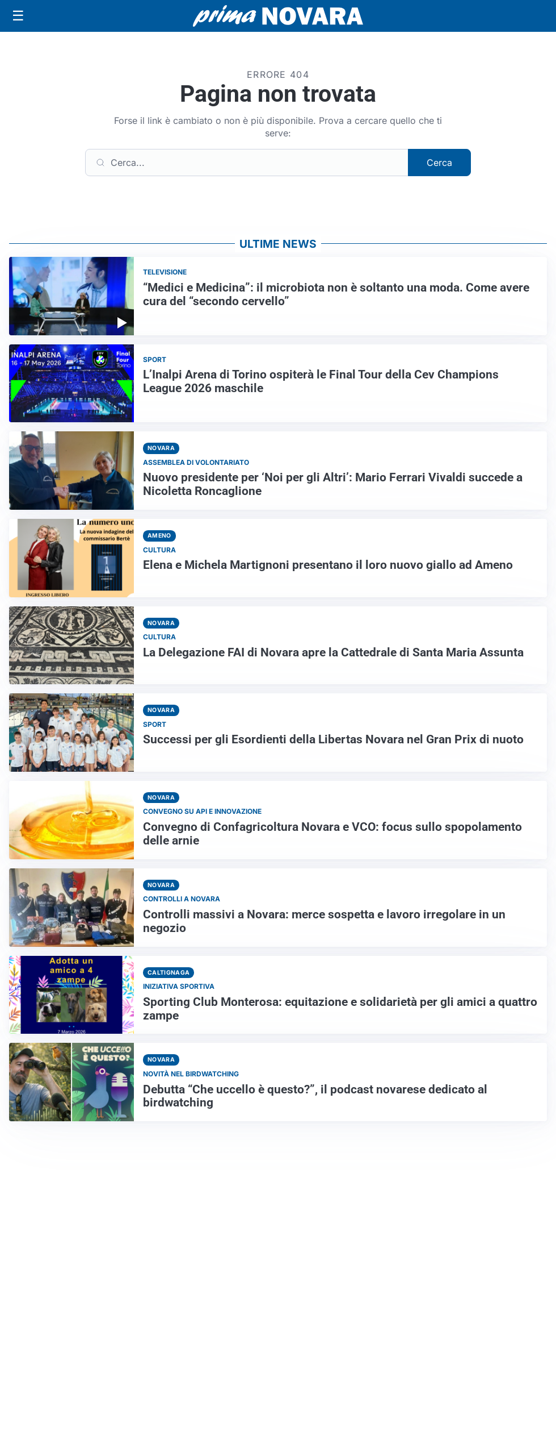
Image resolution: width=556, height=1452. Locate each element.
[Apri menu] (18, 16)
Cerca (439, 162)
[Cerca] (246, 162)
